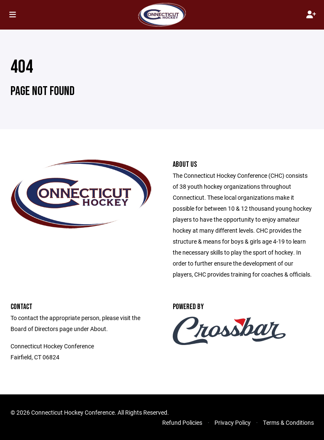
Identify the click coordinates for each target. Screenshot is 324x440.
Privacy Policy (232, 422)
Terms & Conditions (288, 422)
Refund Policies (182, 422)
